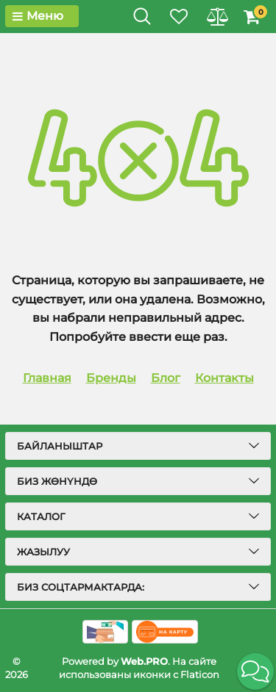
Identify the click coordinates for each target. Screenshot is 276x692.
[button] (255, 671)
